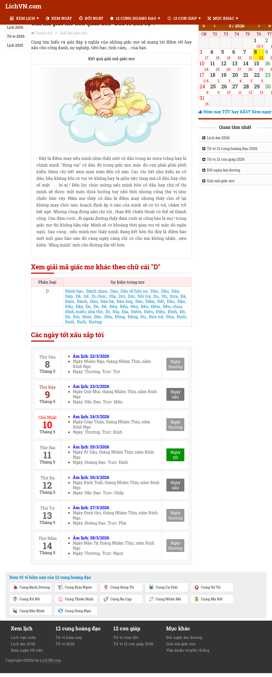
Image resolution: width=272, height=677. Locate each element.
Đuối (69, 321)
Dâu (154, 291)
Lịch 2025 (15, 45)
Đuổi (81, 321)
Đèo (134, 306)
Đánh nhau (96, 291)
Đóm (86, 316)
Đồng (120, 316)
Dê (78, 296)
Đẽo (144, 306)
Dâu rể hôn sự (134, 291)
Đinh (172, 311)
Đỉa (116, 311)
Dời (131, 296)
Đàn (94, 301)
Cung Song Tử (118, 587)
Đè (96, 306)
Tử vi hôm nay (69, 637)
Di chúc (99, 296)
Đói (76, 316)
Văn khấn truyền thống (187, 650)
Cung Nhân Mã (164, 599)
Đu (143, 316)
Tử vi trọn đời (125, 637)
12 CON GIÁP (182, 18)
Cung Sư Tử (207, 587)
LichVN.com (23, 6)
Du (156, 296)
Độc (98, 316)
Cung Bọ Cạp (117, 599)
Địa (125, 311)
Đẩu (69, 306)
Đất (160, 301)
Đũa (170, 316)
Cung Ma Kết (208, 599)
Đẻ (104, 306)
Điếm (136, 311)
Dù (164, 296)
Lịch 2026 (15, 27)
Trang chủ (44, 32)
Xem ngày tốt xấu (27, 650)
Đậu (181, 301)
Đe (88, 306)
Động (133, 316)
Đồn (108, 316)
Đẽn (124, 306)
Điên (148, 311)
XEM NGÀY (59, 18)
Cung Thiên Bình (75, 599)
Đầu (171, 301)
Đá (183, 296)
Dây (175, 291)
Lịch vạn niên (23, 637)
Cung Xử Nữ (26, 599)
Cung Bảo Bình (28, 611)
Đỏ (67, 316)
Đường (95, 321)
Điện (160, 311)
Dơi (121, 296)
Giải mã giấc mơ (73, 32)
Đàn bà (107, 301)
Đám (69, 301)
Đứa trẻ (156, 316)
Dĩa (112, 296)
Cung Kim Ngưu (74, 587)
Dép (69, 296)
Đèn (113, 306)
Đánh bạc (74, 291)
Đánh (82, 301)
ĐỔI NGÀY (91, 18)
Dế (86, 296)
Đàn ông (125, 301)
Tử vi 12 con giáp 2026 (133, 643)
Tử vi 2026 (16, 36)
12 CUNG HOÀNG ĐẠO (133, 18)
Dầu (165, 291)
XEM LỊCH (22, 18)
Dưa (174, 296)
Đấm (150, 301)
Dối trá (143, 296)
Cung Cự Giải (163, 587)
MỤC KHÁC (221, 18)
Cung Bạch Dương (31, 587)
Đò (182, 311)
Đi (108, 311)
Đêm (155, 306)
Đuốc (182, 316)
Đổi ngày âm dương (184, 637)
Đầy (79, 306)
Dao (114, 291)
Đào (139, 301)
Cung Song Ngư (74, 611)
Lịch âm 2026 (23, 643)
